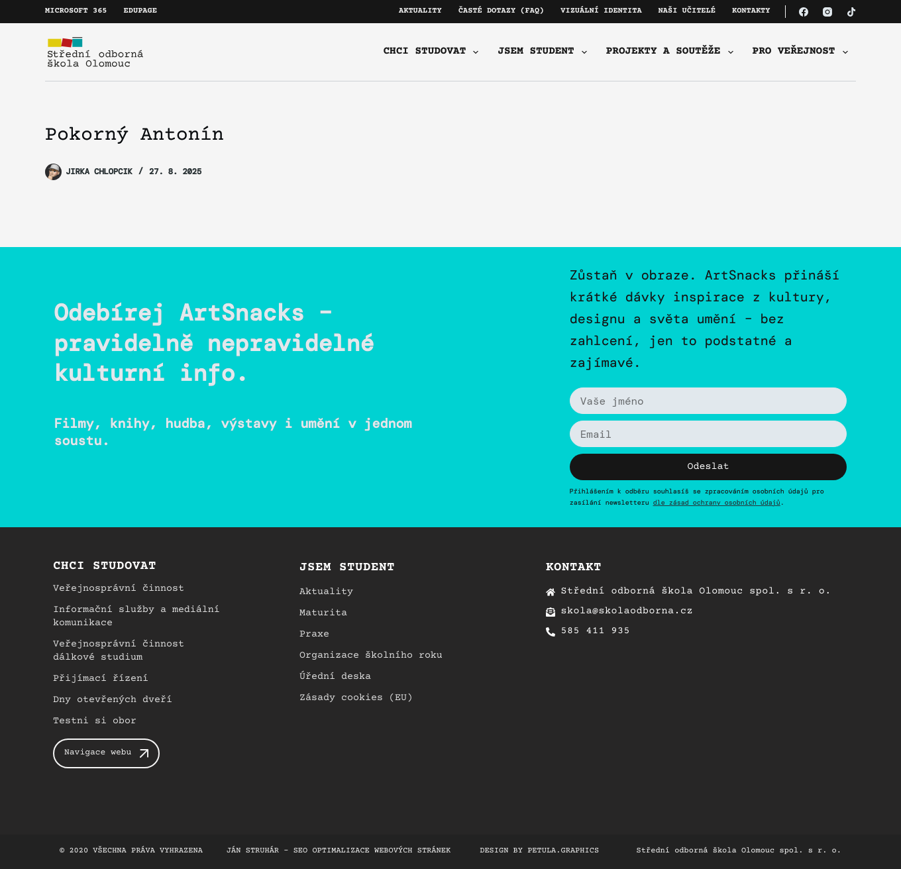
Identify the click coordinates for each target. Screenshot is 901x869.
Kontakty (751, 11)
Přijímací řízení (100, 679)
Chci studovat (434, 52)
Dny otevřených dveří (112, 700)
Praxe (314, 634)
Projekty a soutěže (672, 52)
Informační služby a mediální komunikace (136, 617)
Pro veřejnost (803, 52)
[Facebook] (803, 12)
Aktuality (420, 11)
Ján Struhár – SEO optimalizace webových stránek (338, 851)
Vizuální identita (600, 11)
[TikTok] (851, 12)
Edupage (140, 11)
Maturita (323, 613)
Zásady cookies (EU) (356, 698)
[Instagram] (827, 12)
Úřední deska (335, 677)
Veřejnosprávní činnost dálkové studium (118, 651)
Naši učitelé (687, 11)
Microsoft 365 (76, 11)
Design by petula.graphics (539, 851)
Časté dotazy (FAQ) (501, 11)
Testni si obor (94, 721)
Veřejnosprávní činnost (118, 589)
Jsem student (545, 52)
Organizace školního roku (371, 656)
